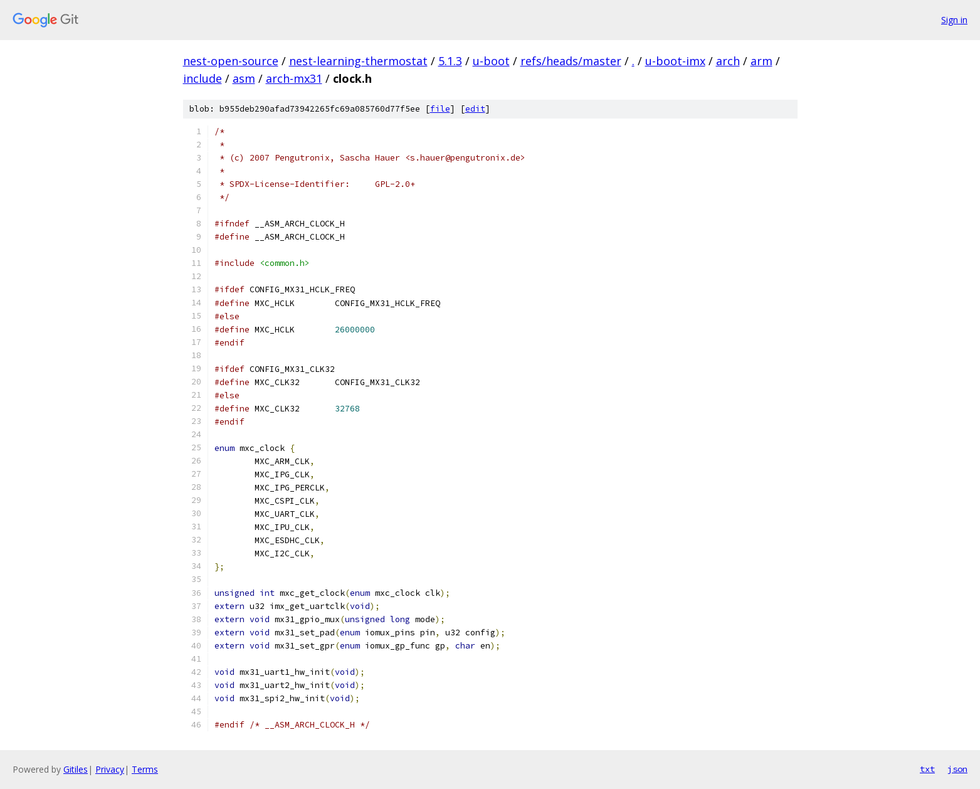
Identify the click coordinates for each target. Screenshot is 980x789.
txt (927, 769)
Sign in (954, 20)
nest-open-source (230, 60)
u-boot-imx (675, 60)
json (957, 769)
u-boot (491, 60)
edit (475, 108)
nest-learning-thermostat (358, 60)
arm (761, 60)
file (440, 108)
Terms (145, 769)
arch (728, 60)
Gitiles (75, 769)
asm (244, 78)
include (202, 78)
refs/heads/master (570, 60)
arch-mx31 (294, 78)
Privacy (109, 769)
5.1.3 (450, 60)
